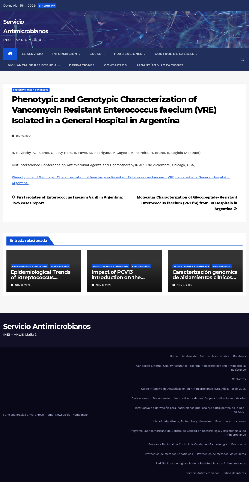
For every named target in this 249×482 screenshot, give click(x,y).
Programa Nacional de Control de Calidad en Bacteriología (187, 444)
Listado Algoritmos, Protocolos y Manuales (182, 421)
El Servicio (32, 54)
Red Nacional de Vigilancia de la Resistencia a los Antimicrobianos (201, 463)
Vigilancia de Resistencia (33, 65)
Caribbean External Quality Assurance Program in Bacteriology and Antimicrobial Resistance (191, 367)
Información (65, 54)
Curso (96, 54)
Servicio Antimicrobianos (46, 326)
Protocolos (238, 444)
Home (174, 356)
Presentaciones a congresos (30, 90)
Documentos (161, 398)
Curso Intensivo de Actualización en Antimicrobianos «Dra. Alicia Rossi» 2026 (193, 388)
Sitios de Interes (234, 473)
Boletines (239, 356)
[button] (242, 60)
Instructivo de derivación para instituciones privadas (210, 398)
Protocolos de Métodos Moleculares (221, 454)
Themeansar (79, 414)
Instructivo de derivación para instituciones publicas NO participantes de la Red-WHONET (190, 409)
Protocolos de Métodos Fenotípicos (169, 454)
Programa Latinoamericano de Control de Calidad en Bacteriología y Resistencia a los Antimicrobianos (188, 432)
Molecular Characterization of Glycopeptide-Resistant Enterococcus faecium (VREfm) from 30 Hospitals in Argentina (187, 203)
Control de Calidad (175, 54)
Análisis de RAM (193, 356)
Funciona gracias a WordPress (24, 414)
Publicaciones (128, 54)
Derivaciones (82, 65)
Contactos (115, 65)
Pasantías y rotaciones (160, 65)
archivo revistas (218, 356)
